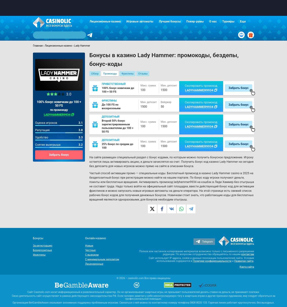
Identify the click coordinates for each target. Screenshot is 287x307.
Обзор (94, 73)
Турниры (228, 21)
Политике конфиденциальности (212, 261)
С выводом (92, 254)
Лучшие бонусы (170, 21)
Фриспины (127, 73)
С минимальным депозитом (102, 259)
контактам (247, 254)
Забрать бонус (59, 155)
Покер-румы (195, 21)
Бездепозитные (42, 250)
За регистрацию (42, 245)
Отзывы (143, 73)
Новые (89, 245)
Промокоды (110, 73)
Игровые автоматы (139, 21)
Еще (243, 21)
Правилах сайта (243, 261)
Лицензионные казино (105, 21)
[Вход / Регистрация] (241, 35)
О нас (213, 21)
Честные (90, 250)
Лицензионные (94, 263)
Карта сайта (247, 266)
